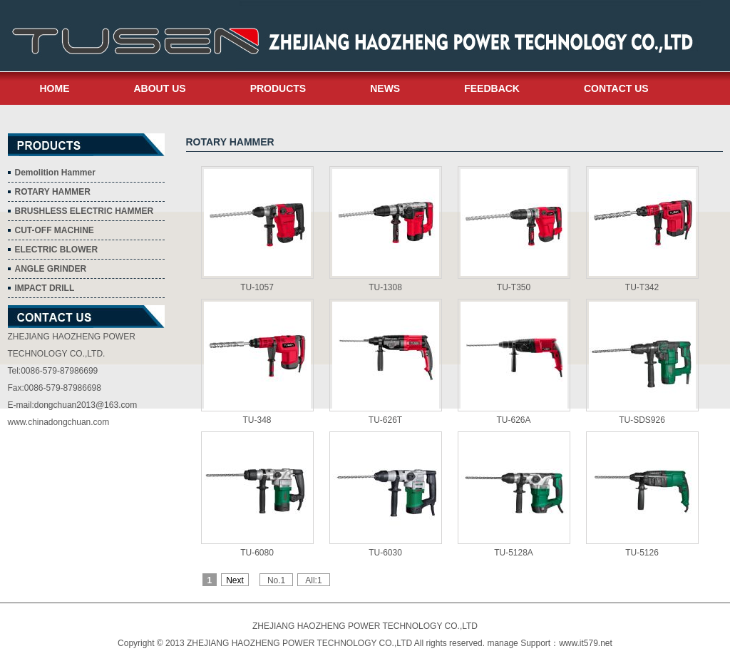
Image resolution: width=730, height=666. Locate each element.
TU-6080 (257, 553)
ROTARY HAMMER (53, 192)
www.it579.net (585, 643)
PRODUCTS (278, 88)
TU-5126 (642, 553)
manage (502, 643)
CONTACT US (616, 88)
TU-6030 (385, 553)
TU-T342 (642, 287)
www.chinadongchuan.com (59, 422)
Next (235, 580)
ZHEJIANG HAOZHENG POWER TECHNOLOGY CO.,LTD (365, 626)
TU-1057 (257, 287)
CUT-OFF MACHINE (54, 230)
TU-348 (256, 420)
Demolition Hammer (55, 173)
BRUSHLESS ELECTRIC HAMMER (84, 211)
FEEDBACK (492, 88)
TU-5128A (513, 553)
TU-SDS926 (642, 420)
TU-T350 (513, 287)
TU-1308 (385, 287)
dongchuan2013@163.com (85, 405)
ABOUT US (160, 88)
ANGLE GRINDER (51, 269)
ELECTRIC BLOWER (56, 250)
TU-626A (513, 420)
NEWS (385, 88)
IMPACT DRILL (45, 288)
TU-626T (385, 420)
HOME (55, 88)
